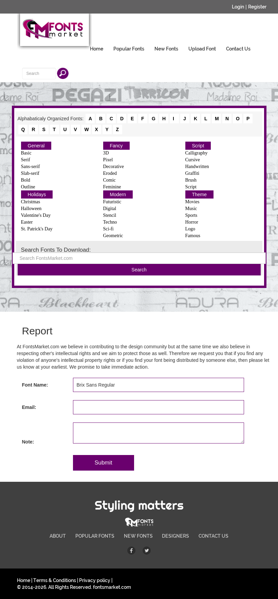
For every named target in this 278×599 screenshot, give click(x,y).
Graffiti (192, 173)
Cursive (192, 159)
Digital (109, 208)
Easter (27, 222)
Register (257, 6)
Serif (25, 159)
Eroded (110, 173)
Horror (191, 222)
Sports (191, 215)
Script (198, 145)
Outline (28, 186)
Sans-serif (30, 166)
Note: (28, 442)
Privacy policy (94, 580)
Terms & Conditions (54, 580)
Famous (192, 235)
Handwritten (197, 166)
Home (96, 48)
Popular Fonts (128, 48)
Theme (199, 194)
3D (106, 153)
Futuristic (112, 201)
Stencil (109, 215)
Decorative (113, 166)
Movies (192, 201)
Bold (25, 180)
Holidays (37, 194)
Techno (110, 222)
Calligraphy (196, 153)
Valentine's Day (36, 215)
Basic (26, 153)
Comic (109, 180)
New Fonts (166, 48)
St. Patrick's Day (37, 228)
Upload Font (202, 48)
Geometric (113, 235)
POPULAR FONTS (94, 536)
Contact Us (238, 48)
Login (238, 6)
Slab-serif (30, 173)
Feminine (112, 186)
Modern (118, 194)
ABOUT (58, 536)
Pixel (108, 159)
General (36, 145)
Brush (191, 180)
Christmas (30, 201)
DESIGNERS (175, 536)
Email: (29, 407)
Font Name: (35, 385)
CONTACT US (213, 536)
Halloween (31, 208)
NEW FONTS (138, 536)
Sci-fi (108, 228)
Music (191, 208)
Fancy (116, 145)
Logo (190, 228)
